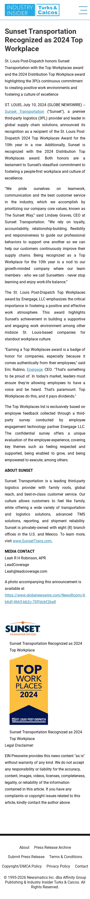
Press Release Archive (52, 847)
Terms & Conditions (65, 856)
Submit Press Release (26, 856)
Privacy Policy (58, 866)
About (24, 847)
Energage (35, 369)
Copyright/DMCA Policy (22, 866)
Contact (81, 866)
